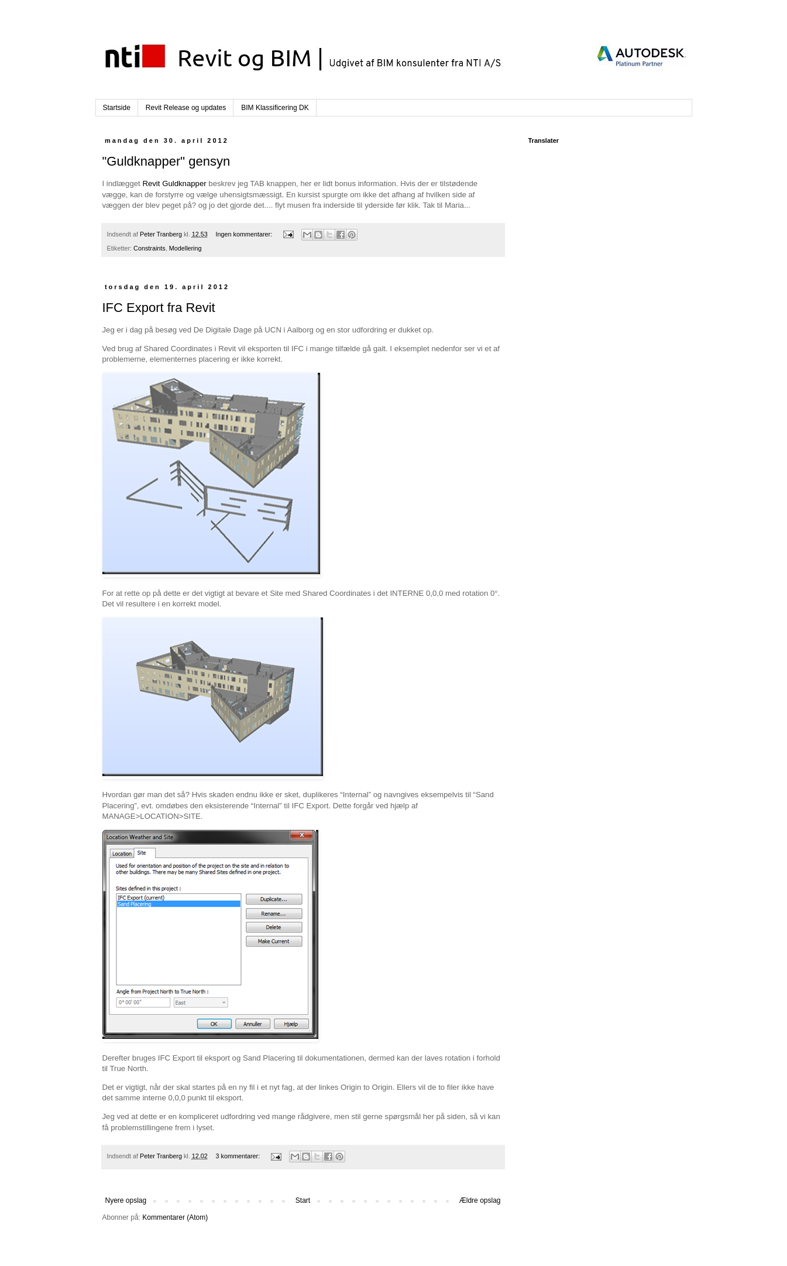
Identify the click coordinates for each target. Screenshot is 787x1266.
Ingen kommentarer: (245, 234)
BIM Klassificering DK (274, 108)
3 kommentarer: (239, 1155)
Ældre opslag (480, 1200)
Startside (116, 108)
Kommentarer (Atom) (175, 1217)
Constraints (149, 248)
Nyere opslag (126, 1200)
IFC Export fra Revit (158, 307)
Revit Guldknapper (174, 183)
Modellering (185, 248)
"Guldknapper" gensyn (166, 161)
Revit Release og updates (186, 108)
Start (302, 1200)
